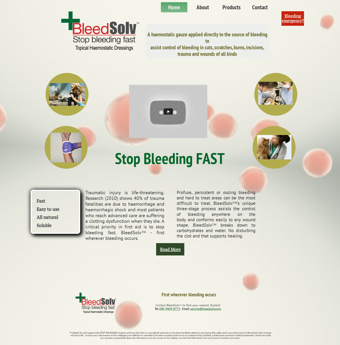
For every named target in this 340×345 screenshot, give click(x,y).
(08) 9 (163, 309)
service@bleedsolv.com (205, 309)
